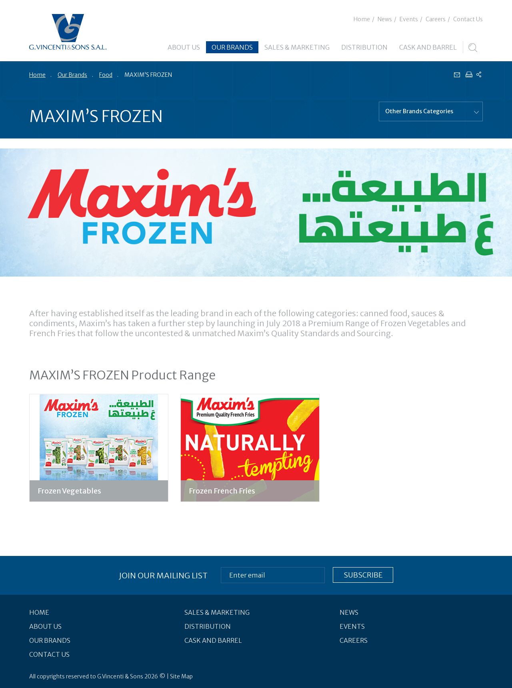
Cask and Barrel (428, 47)
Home (362, 19)
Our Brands (232, 47)
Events (409, 19)
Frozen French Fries (222, 490)
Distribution (364, 47)
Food (105, 74)
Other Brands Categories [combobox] (419, 111)
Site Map (181, 676)
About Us (184, 47)
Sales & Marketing (297, 47)
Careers (436, 19)
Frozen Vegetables (69, 490)
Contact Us (468, 19)
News (385, 19)
